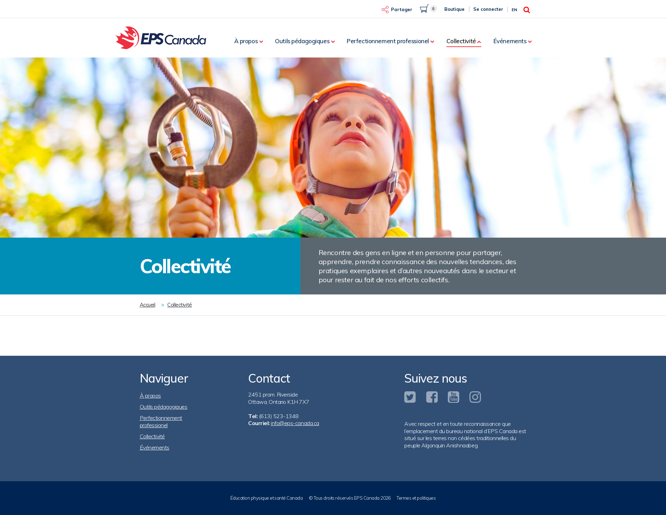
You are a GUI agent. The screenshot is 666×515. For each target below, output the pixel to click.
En (514, 9)
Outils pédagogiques (302, 41)
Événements (510, 41)
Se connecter (488, 9)
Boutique (454, 9)
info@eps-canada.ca (295, 423)
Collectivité (461, 41)
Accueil (147, 304)
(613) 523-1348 (279, 416)
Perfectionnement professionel (388, 41)
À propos (246, 41)
